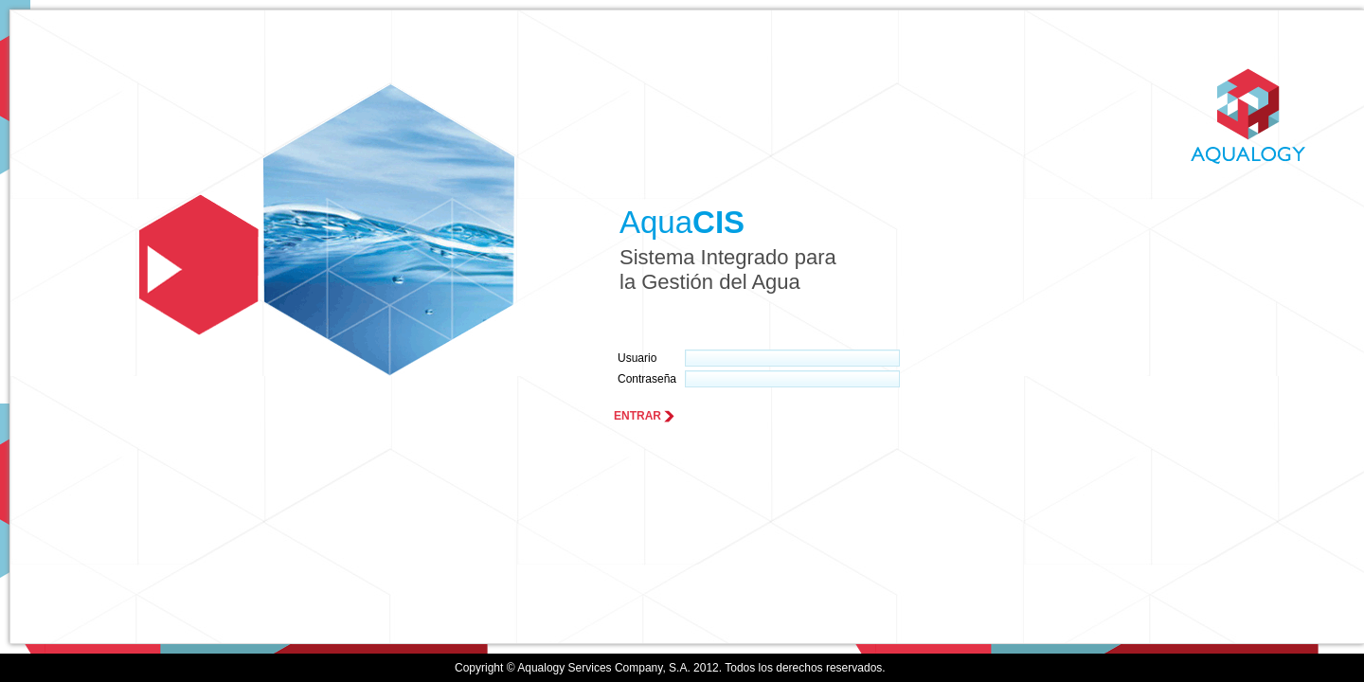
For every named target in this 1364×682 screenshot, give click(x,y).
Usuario (637, 358)
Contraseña (647, 379)
